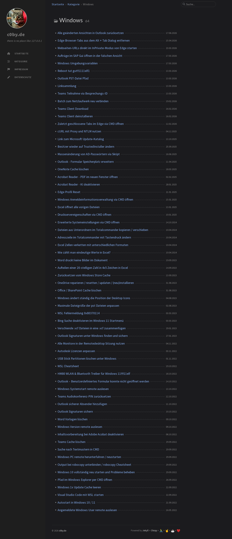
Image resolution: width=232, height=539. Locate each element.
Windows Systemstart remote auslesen (83, 389)
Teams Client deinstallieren (75, 116)
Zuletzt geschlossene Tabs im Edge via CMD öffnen (91, 124)
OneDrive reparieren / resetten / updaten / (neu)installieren (96, 283)
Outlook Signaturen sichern (75, 411)
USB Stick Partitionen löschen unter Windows (87, 359)
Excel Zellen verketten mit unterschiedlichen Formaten (93, 245)
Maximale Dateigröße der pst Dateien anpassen (88, 306)
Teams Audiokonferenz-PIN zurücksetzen (84, 396)
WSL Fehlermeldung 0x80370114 (79, 313)
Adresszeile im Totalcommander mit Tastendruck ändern (94, 237)
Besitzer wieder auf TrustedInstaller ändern (86, 147)
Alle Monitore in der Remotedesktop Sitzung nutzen (91, 343)
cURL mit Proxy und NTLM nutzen (79, 131)
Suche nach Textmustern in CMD (78, 449)
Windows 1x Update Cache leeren (79, 487)
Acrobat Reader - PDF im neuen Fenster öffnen (88, 177)
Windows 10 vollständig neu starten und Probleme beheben (96, 472)
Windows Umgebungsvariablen (78, 63)
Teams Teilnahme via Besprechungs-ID (82, 93)
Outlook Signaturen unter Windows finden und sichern (93, 336)
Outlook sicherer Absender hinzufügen (82, 404)
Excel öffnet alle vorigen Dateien (79, 207)
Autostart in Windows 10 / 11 (76, 502)
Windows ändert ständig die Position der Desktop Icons (94, 298)
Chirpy (154, 530)
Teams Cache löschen (71, 442)
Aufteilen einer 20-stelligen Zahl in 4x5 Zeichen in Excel (93, 268)
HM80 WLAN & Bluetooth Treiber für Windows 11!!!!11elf (94, 374)
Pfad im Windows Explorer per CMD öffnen (85, 480)
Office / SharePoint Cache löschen (79, 290)
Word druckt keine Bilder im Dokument (83, 260)
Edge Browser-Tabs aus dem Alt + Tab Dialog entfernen (94, 40)
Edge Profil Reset (69, 192)
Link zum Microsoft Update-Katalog (81, 139)
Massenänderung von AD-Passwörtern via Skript (89, 154)
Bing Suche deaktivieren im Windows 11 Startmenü (91, 321)
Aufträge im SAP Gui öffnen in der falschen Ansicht (90, 56)
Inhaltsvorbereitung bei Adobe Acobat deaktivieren (91, 434)
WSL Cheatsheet (68, 366)
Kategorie (74, 4)
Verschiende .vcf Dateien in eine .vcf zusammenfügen (92, 328)
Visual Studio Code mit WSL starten (81, 495)
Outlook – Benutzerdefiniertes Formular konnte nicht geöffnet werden (103, 381)
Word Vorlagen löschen (72, 419)
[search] (199, 4)
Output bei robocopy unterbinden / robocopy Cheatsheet (94, 465)
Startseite (58, 4)
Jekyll (145, 530)
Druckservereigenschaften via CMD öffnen (84, 215)
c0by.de (16, 35)
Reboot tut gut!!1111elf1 (74, 71)
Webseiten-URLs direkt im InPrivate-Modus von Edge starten (97, 48)
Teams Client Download (73, 109)
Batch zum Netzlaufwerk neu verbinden (83, 101)
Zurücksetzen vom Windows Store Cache (84, 275)
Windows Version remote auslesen (80, 427)
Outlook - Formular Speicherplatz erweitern (86, 162)
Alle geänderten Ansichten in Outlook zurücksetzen (91, 33)
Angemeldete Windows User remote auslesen (87, 510)
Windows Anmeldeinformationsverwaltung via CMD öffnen (95, 199)
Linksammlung (67, 86)
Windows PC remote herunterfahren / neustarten (89, 457)
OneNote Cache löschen (73, 169)
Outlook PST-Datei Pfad (73, 78)
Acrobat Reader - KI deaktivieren (79, 184)
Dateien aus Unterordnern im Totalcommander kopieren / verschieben (103, 230)
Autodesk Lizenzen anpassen (76, 351)
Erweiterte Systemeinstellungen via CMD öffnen (88, 222)
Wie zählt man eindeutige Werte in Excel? (84, 252)
